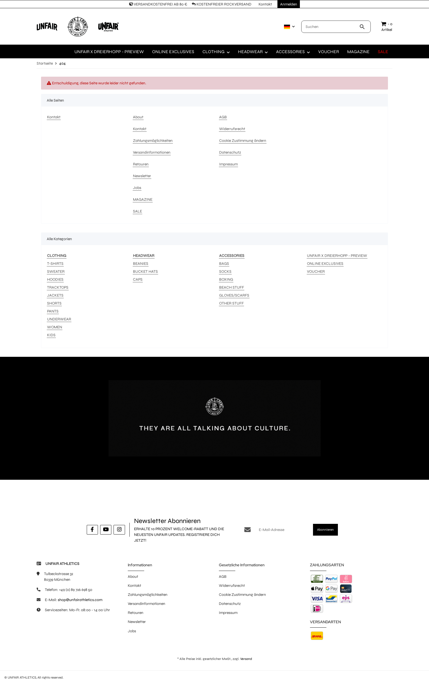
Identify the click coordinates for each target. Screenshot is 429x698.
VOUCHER (316, 271)
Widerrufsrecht (232, 585)
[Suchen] (330, 27)
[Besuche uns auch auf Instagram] (119, 530)
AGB (223, 576)
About (133, 576)
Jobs (132, 631)
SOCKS (225, 271)
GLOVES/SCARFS (234, 295)
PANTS (53, 311)
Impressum (228, 612)
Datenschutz (230, 603)
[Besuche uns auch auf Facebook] (92, 530)
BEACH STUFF (231, 287)
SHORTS (54, 303)
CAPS (138, 279)
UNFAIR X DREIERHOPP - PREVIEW (337, 255)
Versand (246, 659)
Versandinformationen (146, 603)
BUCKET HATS (145, 271)
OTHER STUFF (231, 303)
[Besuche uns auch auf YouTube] (105, 530)
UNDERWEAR (59, 319)
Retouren (135, 612)
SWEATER (56, 271)
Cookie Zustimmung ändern (242, 594)
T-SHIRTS (55, 263)
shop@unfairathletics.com (80, 600)
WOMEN (54, 327)
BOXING (226, 279)
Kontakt (134, 585)
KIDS (51, 335)
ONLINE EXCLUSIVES (325, 263)
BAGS (224, 263)
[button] (288, 27)
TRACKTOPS (57, 287)
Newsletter (137, 621)
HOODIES (55, 279)
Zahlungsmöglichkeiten (147, 594)
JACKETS (55, 295)
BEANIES (140, 263)
